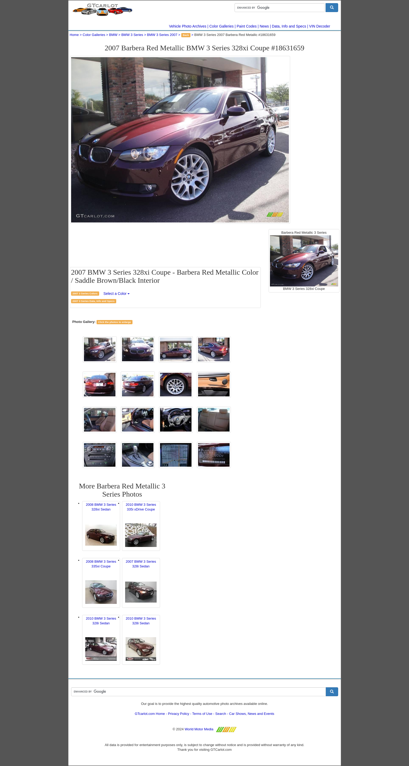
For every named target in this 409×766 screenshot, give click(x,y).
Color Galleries (221, 26)
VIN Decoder (319, 26)
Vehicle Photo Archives (187, 26)
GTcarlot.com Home (150, 714)
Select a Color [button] (116, 293)
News (264, 26)
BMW (113, 35)
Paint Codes (247, 26)
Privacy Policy (178, 714)
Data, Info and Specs (289, 26)
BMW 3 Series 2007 (162, 35)
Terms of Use (202, 714)
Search (220, 714)
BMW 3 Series (132, 35)
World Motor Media (199, 729)
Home (74, 35)
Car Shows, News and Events (251, 714)
